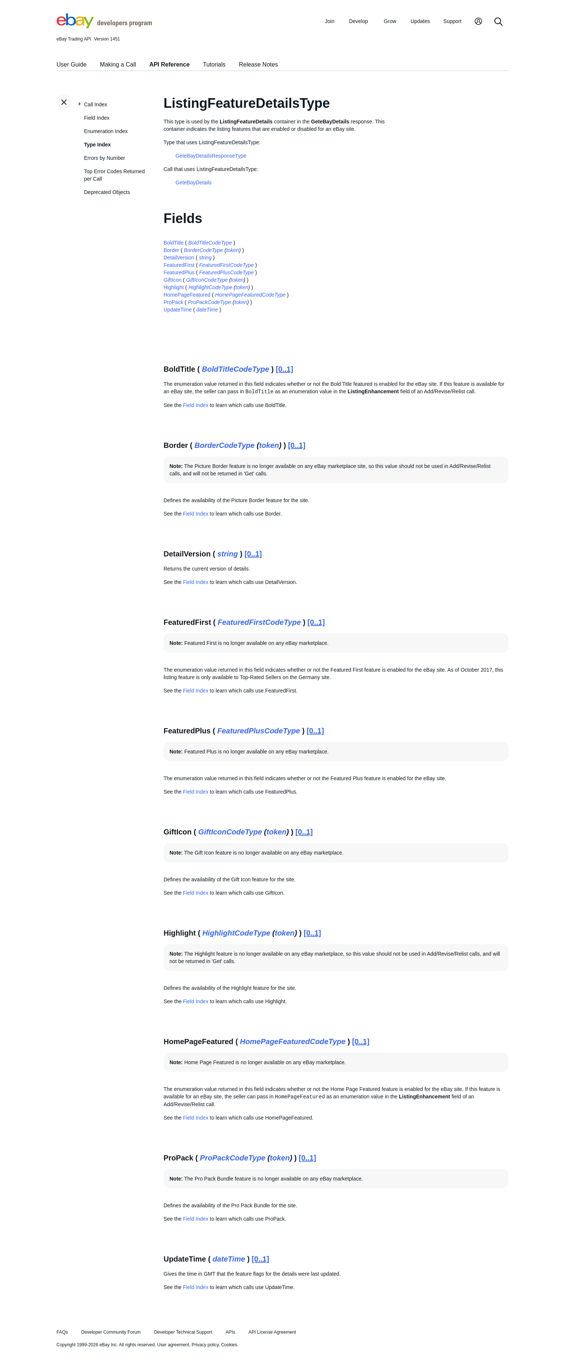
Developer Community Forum (111, 1332)
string (205, 258)
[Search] (498, 22)
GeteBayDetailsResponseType (210, 156)
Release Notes (258, 64)
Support (452, 21)
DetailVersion (179, 258)
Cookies (229, 1344)
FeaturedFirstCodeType (226, 265)
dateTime (207, 310)
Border (171, 250)
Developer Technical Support (183, 1332)
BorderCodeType (203, 250)
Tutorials (214, 64)
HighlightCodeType (210, 287)
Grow (390, 21)
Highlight (174, 287)
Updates (420, 21)
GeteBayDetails (193, 182)
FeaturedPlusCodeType (226, 272)
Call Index (95, 104)
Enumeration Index (106, 131)
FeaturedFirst (179, 265)
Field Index (96, 118)
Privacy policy (205, 1344)
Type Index (97, 145)
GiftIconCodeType (207, 280)
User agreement (173, 1344)
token (232, 250)
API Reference (169, 64)
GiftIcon (172, 280)
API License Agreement (272, 1332)
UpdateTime (178, 310)
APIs (230, 1332)
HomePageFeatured (187, 295)
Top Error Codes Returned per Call (114, 175)
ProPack (173, 302)
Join (330, 21)
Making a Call (118, 64)
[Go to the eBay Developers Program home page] (104, 26)
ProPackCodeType (209, 302)
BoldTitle (174, 243)
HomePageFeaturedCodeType (250, 295)
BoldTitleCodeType (210, 243)
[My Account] (478, 22)
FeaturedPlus (179, 272)
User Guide (71, 64)
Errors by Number (104, 158)
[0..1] (284, 369)
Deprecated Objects (107, 192)
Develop (358, 21)
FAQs (62, 1332)
